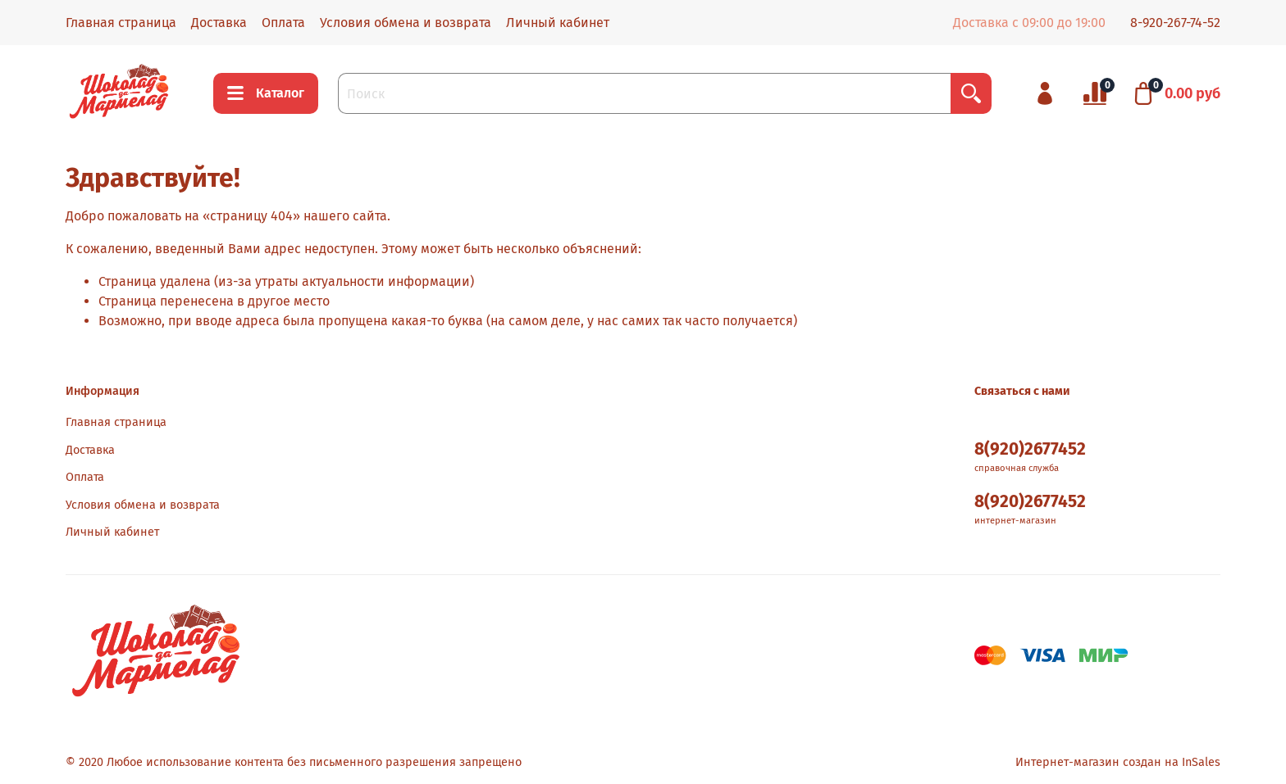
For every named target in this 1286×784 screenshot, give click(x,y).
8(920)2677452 (1030, 449)
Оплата (283, 22)
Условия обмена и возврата (405, 22)
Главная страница (121, 22)
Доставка (219, 22)
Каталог (265, 93)
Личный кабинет (557, 22)
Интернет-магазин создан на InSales (1117, 762)
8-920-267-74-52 (1175, 22)
